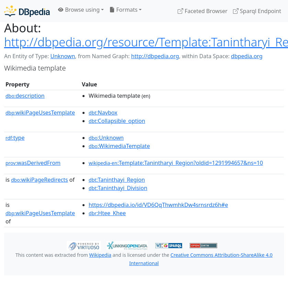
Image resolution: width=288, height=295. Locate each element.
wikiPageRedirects (39, 179)
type (15, 137)
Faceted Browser (203, 11)
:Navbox (103, 112)
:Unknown (106, 137)
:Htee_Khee (107, 213)
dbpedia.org (247, 56)
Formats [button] (123, 9)
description (25, 95)
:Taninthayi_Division (118, 188)
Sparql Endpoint (257, 11)
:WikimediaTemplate (119, 146)
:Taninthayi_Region (117, 179)
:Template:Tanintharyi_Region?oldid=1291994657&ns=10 (176, 163)
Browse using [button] (79, 9)
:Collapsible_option (117, 121)
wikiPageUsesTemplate (40, 112)
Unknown (62, 56)
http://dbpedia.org (155, 56)
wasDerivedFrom (32, 163)
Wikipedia (100, 255)
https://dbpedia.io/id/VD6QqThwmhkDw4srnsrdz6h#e (158, 205)
